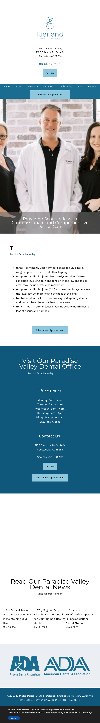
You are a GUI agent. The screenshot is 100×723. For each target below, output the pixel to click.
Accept (14, 718)
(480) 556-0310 (54, 63)
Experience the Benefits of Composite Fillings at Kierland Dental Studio (79, 616)
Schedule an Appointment (50, 330)
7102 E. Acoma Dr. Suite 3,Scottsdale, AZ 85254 (50, 52)
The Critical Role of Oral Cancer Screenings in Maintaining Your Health (17, 616)
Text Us (50, 73)
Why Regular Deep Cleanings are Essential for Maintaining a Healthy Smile (50, 616)
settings (88, 712)
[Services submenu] (37, 86)
